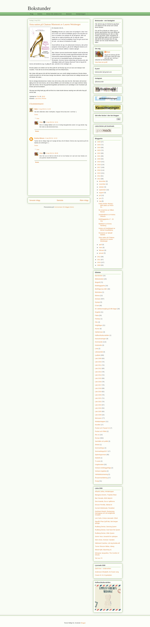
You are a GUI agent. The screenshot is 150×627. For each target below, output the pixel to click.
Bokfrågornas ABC (101, 289)
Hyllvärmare (99, 332)
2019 (99, 162)
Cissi (41, 122)
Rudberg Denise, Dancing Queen (105, 526)
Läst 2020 (98, 395)
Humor (97, 328)
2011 (99, 259)
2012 (99, 257)
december (102, 181)
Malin (36, 109)
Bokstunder (39, 8)
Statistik (97, 458)
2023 (99, 150)
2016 (99, 170)
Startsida (60, 200)
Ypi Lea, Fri (98, 558)
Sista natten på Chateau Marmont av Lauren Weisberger (106, 239)
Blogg (31, 14)
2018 (99, 164)
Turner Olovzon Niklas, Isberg (104, 546)
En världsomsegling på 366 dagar (106, 309)
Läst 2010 (98, 362)
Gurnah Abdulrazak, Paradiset (104, 508)
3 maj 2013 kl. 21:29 (44, 109)
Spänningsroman (100, 454)
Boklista (40, 14)
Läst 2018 (98, 388)
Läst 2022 (98, 401)
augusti (101, 192)
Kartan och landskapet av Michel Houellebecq (107, 229)
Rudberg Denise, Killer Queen (104, 533)
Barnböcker (98, 275)
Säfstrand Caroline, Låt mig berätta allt (107, 543)
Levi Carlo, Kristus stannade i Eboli (106, 518)
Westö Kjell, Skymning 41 (103, 550)
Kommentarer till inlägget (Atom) (64, 207)
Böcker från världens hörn (54, 14)
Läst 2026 (98, 415)
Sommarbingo (99, 448)
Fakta (97, 315)
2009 (99, 265)
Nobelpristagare (81, 14)
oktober (101, 187)
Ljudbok (97, 355)
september (102, 190)
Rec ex (97, 435)
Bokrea (97, 295)
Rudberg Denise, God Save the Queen (107, 530)
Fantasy (97, 319)
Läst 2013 (38, 98)
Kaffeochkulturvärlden (102, 335)
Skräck (97, 444)
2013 (99, 179)
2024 (99, 147)
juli (100, 195)
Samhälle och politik (101, 441)
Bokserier (69, 14)
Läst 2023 (98, 405)
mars (101, 247)
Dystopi (97, 302)
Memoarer (98, 418)
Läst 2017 (98, 385)
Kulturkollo (98, 345)
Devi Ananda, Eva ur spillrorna (105, 501)
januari (101, 253)
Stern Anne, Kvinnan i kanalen (105, 540)
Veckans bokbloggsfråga (103, 468)
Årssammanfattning (101, 478)
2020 (99, 159)
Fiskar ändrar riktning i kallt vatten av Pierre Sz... (106, 205)
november (102, 184)
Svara (36, 114)
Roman (44, 98)
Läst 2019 (98, 391)
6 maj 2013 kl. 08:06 (52, 153)
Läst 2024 (98, 408)
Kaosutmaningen (100, 338)
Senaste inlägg (34, 200)
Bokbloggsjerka (100, 285)
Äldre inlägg (84, 200)
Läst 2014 (98, 375)
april (100, 244)
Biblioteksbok (99, 279)
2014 (99, 176)
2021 (99, 156)
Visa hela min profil (101, 62)
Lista (96, 348)
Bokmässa (98, 292)
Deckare (97, 299)
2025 (99, 145)
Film (96, 322)
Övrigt (97, 481)
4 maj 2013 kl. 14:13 (51, 138)
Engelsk (97, 312)
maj (100, 201)
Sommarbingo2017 (101, 451)
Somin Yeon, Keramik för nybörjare (106, 536)
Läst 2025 (98, 411)
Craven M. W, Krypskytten (103, 575)
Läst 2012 (98, 368)
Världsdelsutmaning (101, 474)
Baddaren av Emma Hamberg (105, 224)
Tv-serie (97, 461)
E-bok (97, 305)
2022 (99, 153)
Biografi (97, 282)
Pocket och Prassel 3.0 (102, 428)
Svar (37, 118)
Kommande (98, 342)
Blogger (83, 623)
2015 (99, 173)
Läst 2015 (98, 378)
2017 (99, 167)
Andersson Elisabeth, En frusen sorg (107, 572)
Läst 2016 (98, 382)
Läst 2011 (98, 365)
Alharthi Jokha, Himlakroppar (104, 491)
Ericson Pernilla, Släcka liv (103, 505)
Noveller (97, 425)
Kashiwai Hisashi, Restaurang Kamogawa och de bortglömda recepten (105, 513)
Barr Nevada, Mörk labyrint (103, 498)
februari (101, 250)
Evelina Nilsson (39, 138)
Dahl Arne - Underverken (103, 568)
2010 (99, 262)
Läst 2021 (98, 398)
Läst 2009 (98, 358)
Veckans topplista (100, 471)
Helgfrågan (98, 325)
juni (100, 198)
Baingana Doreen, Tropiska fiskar (106, 495)
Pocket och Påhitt (100, 431)
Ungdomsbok (99, 464)
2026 (99, 142)
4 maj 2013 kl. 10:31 (52, 122)
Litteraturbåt (99, 352)
